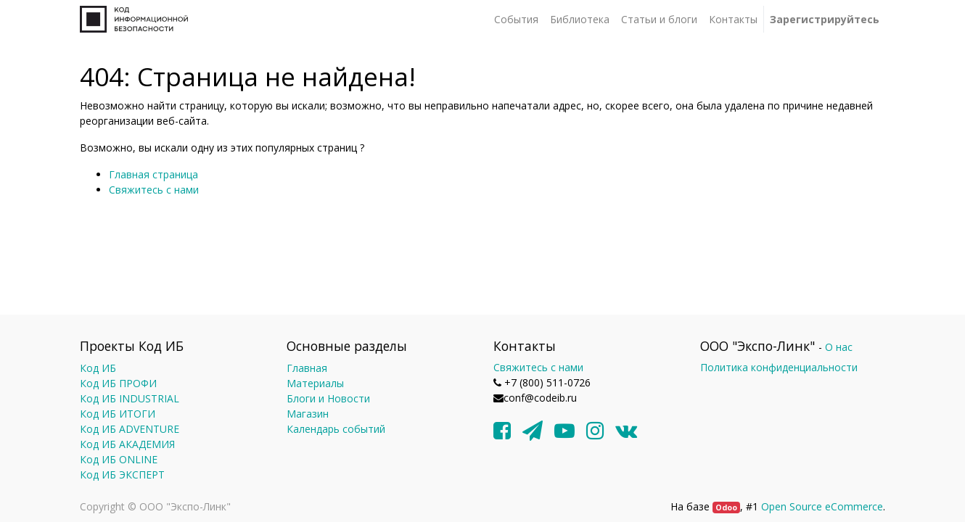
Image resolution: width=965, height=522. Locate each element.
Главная (307, 368)
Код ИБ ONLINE (118, 459)
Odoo (726, 507)
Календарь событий (336, 429)
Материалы (315, 383)
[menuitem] (516, 19)
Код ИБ (98, 368)
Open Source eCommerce (822, 506)
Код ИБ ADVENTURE (129, 429)
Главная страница (153, 174)
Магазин (308, 413)
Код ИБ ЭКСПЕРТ (122, 474)
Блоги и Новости (328, 398)
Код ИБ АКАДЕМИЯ (127, 444)
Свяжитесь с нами (154, 189)
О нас (839, 347)
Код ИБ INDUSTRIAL (129, 398)
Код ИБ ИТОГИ (117, 413)
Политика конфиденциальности (779, 367)
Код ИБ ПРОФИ (118, 383)
